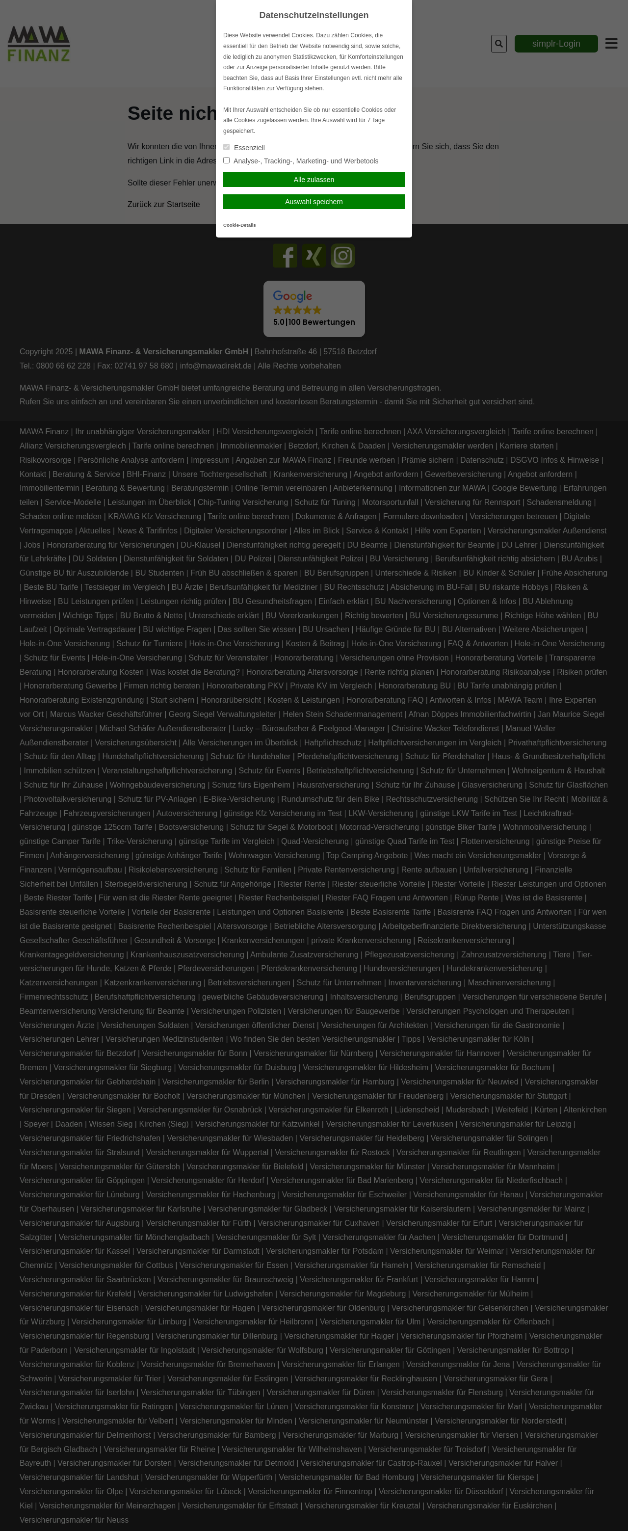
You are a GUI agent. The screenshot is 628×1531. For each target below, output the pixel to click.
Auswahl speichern (314, 202)
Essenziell (244, 148)
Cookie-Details (239, 225)
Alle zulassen (314, 180)
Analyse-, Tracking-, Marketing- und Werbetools (301, 161)
